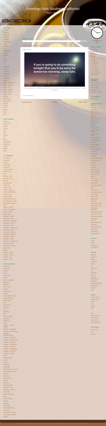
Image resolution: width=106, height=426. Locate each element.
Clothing (5, 289)
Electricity (6, 307)
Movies (93, 165)
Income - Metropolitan (9, 192)
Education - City (7, 178)
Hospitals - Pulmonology (10, 348)
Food (4, 130)
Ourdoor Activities (8, 207)
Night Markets (95, 74)
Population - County (96, 92)
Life (4, 137)
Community (6, 35)
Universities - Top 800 (9, 414)
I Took (92, 240)
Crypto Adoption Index (9, 296)
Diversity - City (7, 176)
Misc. (4, 48)
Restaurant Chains (8, 394)
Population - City (8, 387)
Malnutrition (6, 376)
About (12, 21)
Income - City (7, 187)
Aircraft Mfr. (6, 268)
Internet (5, 362)
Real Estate (6, 392)
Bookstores (94, 123)
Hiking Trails (94, 153)
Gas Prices (6, 311)
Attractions (94, 109)
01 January (94, 49)
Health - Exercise (8, 85)
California (6, 32)
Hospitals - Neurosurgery (10, 339)
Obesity (5, 380)
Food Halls (94, 151)
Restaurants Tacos (96, 222)
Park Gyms (94, 178)
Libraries (93, 162)
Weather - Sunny (8, 259)
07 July (93, 58)
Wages (5, 250)
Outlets (93, 176)
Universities (6, 410)
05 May (93, 54)
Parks (92, 187)
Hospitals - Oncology (9, 342)
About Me (93, 254)
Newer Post (27, 102)
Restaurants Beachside (94, 208)
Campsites (94, 142)
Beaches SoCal (95, 118)
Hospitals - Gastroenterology (8, 334)
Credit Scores (7, 171)
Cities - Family (95, 87)
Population (94, 201)
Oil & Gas (6, 382)
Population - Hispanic (9, 232)
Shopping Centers (96, 227)
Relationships (7, 101)
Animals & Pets (95, 297)
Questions (94, 281)
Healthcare (6, 185)
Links (27, 21)
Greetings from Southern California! (53, 9)
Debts (5, 174)
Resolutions (6, 144)
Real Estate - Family (9, 245)
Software (5, 403)
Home (5, 21)
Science (5, 53)
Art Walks (93, 107)
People (93, 275)
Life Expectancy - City (9, 199)
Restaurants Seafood (94, 219)
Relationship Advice (96, 283)
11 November (95, 67)
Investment (6, 364)
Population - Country (9, 389)
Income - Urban (7, 196)
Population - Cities (8, 225)
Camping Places (95, 137)
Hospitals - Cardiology (9, 329)
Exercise (5, 180)
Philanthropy (6, 50)
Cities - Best (6, 164)
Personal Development (94, 278)
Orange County (95, 174)
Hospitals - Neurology (9, 337)
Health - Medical (8, 89)
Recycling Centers (96, 203)
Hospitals (93, 156)
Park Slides (94, 183)
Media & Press (7, 378)
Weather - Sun (7, 257)
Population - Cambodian (10, 220)
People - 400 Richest (9, 209)
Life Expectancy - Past (9, 371)
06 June (93, 56)
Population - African (8, 216)
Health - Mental (7, 91)
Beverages (6, 282)
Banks (5, 277)
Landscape (94, 245)
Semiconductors (7, 398)
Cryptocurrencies (8, 298)
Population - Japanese (9, 234)
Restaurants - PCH (96, 205)
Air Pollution (6, 158)
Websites (6, 417)
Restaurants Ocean (96, 216)
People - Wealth (7, 211)
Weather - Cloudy (8, 252)
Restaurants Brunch (96, 211)
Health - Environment (9, 82)
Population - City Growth (10, 227)
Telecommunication (8, 407)
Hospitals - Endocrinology (10, 331)
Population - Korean (9, 236)
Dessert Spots (95, 144)
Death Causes (7, 300)
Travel (5, 59)
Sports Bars (94, 229)
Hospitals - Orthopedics (10, 344)
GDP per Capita (7, 316)
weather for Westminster (84, 31)
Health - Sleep (7, 94)
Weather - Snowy (8, 254)
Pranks (93, 306)
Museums (93, 167)
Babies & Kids (95, 299)
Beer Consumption (8, 280)
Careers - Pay (95, 85)
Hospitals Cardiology (97, 158)
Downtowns (94, 146)
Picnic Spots (94, 190)
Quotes (93, 334)
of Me (92, 243)
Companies (6, 167)
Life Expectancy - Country (10, 369)
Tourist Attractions (96, 322)
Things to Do (94, 99)
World (5, 114)
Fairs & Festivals (95, 72)
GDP (4, 314)
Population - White (8, 243)
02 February (94, 51)
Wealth (5, 110)
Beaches (93, 116)
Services (5, 55)
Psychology (6, 98)
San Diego (94, 224)
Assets (5, 273)
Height (5, 323)
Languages (6, 367)
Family (5, 76)
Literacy (5, 373)
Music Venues (95, 169)
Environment (7, 41)
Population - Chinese (9, 223)
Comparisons (94, 247)
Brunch (93, 125)
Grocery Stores (7, 183)
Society (5, 146)
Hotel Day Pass (95, 160)
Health (5, 44)
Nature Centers (95, 171)
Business (6, 30)
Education (6, 39)
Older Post (82, 102)
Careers (5, 162)
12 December (95, 70)
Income (5, 360)
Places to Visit (95, 320)
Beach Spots (94, 114)
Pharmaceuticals (8, 385)
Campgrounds (95, 128)
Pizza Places (7, 214)
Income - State (7, 194)
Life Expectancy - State (9, 201)
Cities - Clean (7, 287)
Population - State (8, 239)
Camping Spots (95, 140)
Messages (94, 272)
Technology (6, 405)
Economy (6, 37)
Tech (4, 57)
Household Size (7, 358)
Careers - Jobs (95, 83)
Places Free (94, 196)
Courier (5, 293)
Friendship (6, 78)
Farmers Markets (96, 149)
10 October (94, 65)
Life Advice (30, 95)
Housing (5, 46)
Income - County (8, 189)
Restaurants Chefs (96, 214)
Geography (6, 318)
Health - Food (7, 87)
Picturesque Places (96, 192)
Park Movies (94, 181)
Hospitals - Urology (8, 353)
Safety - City (6, 248)
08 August (94, 60)
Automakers (6, 275)
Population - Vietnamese (10, 241)
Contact (20, 21)
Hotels (5, 355)
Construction (7, 291)
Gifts (4, 132)
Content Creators (8, 169)
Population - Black (8, 218)
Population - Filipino (9, 230)
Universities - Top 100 (9, 412)
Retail (5, 396)
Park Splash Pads (96, 185)
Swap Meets (94, 231)
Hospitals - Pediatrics (9, 346)
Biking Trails (94, 121)
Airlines (5, 271)
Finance (5, 128)
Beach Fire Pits (95, 112)
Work (4, 62)
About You (94, 257)
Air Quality (6, 160)
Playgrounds (94, 199)
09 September (95, 63)
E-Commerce (7, 305)
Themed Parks (95, 233)
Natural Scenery (95, 315)
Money (5, 139)
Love (92, 270)
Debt (4, 302)
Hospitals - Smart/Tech (9, 351)
